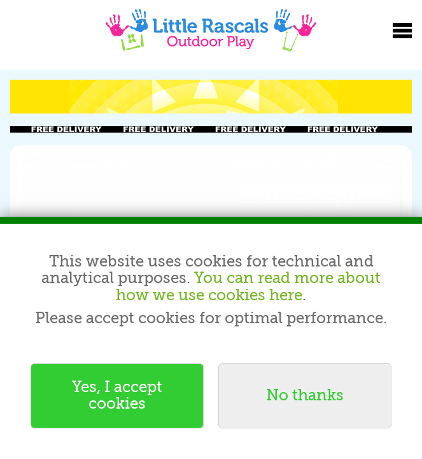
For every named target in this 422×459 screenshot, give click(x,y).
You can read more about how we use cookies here (248, 286)
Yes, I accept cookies (117, 395)
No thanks (305, 395)
